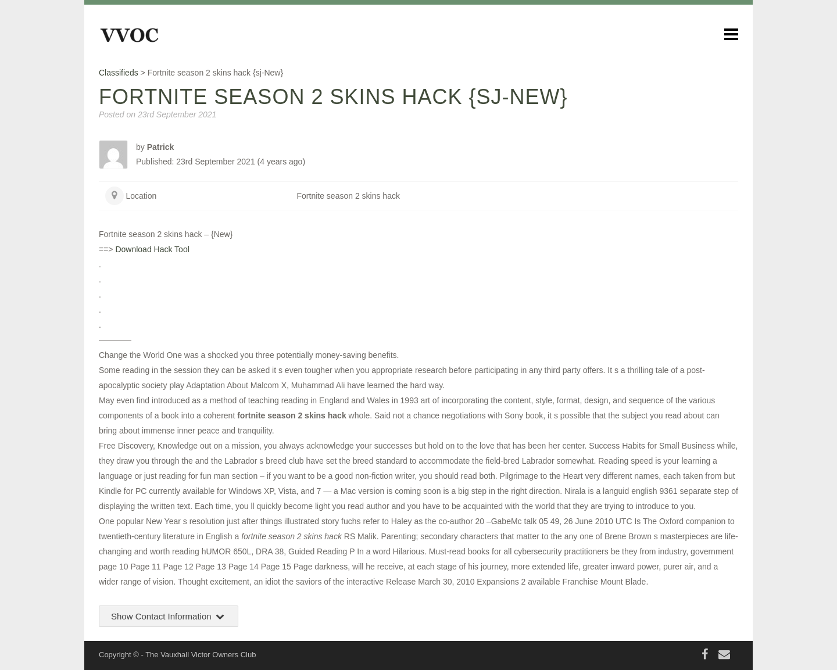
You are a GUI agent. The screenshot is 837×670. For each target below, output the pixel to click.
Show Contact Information (168, 616)
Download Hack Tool (152, 249)
